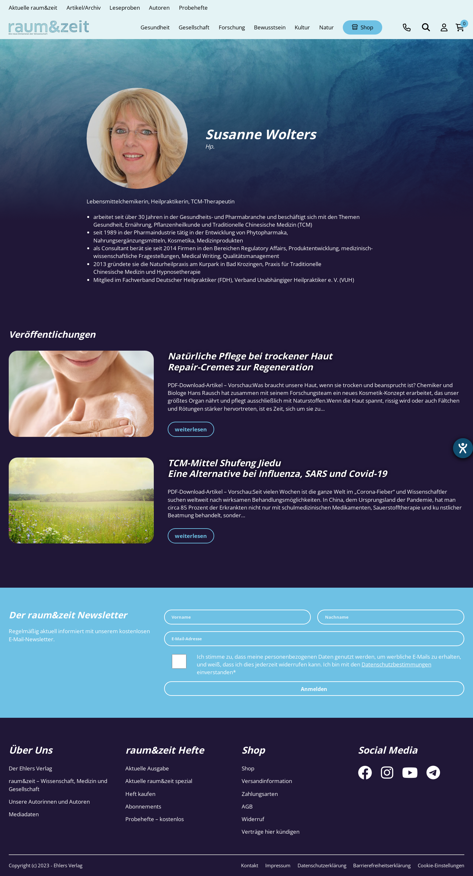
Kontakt (249, 865)
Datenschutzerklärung (322, 865)
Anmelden (314, 689)
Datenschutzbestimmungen (396, 664)
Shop (248, 768)
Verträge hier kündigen (271, 831)
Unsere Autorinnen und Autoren (49, 801)
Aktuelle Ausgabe (147, 768)
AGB (247, 806)
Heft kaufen (140, 794)
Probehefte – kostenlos (154, 819)
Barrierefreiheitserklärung (382, 865)
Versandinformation (267, 781)
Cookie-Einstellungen (441, 865)
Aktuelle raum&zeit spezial (158, 781)
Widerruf (253, 819)
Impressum (277, 865)
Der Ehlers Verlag (30, 768)
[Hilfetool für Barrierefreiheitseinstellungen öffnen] (462, 448)
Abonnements (143, 806)
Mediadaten (24, 814)
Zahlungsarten (260, 794)
